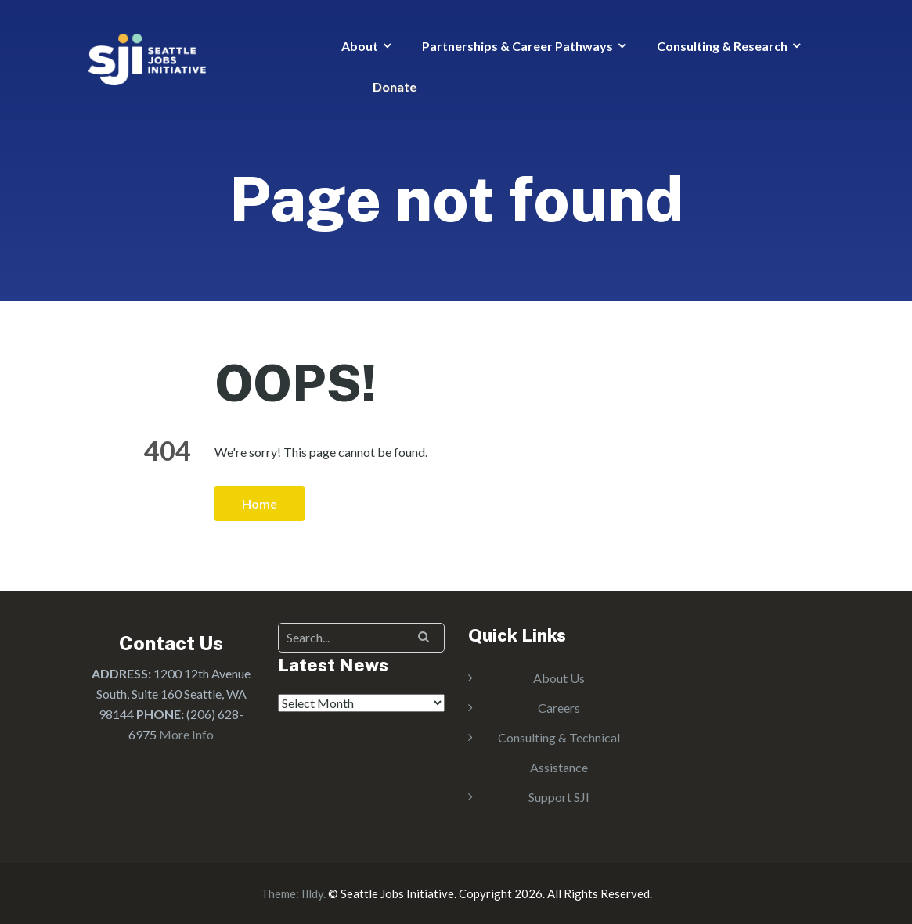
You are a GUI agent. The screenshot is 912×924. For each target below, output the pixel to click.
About (359, 45)
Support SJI (558, 796)
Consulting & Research (722, 45)
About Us (559, 678)
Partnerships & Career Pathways (517, 45)
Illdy (312, 893)
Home (259, 503)
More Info (186, 734)
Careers (559, 707)
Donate (394, 86)
